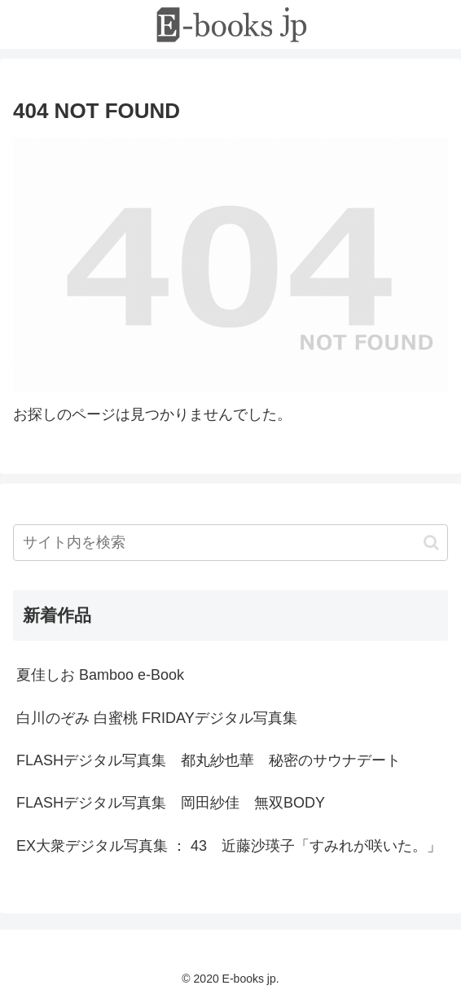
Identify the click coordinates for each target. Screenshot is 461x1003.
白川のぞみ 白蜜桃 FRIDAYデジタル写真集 (156, 718)
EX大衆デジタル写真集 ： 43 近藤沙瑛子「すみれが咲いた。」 (228, 846)
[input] (230, 542)
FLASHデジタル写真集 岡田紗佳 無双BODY (170, 803)
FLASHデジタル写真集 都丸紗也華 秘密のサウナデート (208, 760)
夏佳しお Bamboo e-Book (100, 675)
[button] (431, 542)
